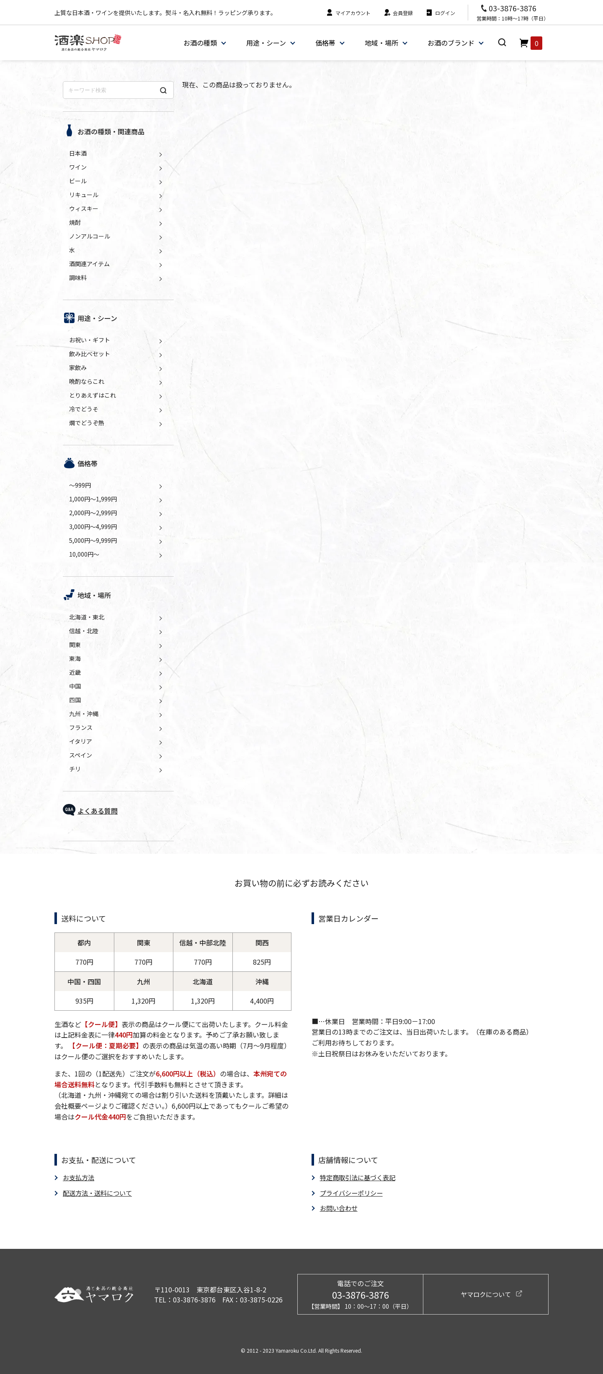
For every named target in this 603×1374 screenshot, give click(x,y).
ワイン (78, 167)
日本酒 (78, 153)
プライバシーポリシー (353, 1192)
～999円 (80, 485)
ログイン (440, 12)
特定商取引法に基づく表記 (360, 1177)
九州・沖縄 (83, 713)
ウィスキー (83, 208)
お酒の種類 (199, 43)
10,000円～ (84, 554)
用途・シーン (266, 43)
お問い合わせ (340, 1207)
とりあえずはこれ (92, 395)
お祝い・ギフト (89, 340)
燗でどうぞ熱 (86, 423)
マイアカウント (348, 12)
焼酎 (75, 222)
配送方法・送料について (100, 1192)
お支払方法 (79, 1177)
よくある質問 (97, 811)
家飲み (78, 367)
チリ (75, 769)
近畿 (75, 672)
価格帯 (325, 43)
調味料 (78, 277)
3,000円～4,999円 (93, 526)
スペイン (80, 755)
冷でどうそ (83, 409)
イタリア (80, 741)
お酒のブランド (450, 43)
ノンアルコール (89, 236)
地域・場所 (381, 43)
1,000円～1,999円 (93, 499)
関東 (75, 644)
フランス (81, 727)
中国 (75, 686)
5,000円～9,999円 (93, 540)
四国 (75, 700)
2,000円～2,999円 (93, 513)
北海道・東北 (86, 617)
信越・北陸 (83, 631)
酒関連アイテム (89, 263)
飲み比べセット (89, 353)
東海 (75, 658)
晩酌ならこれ (86, 381)
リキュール (83, 194)
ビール (78, 181)
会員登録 (398, 12)
